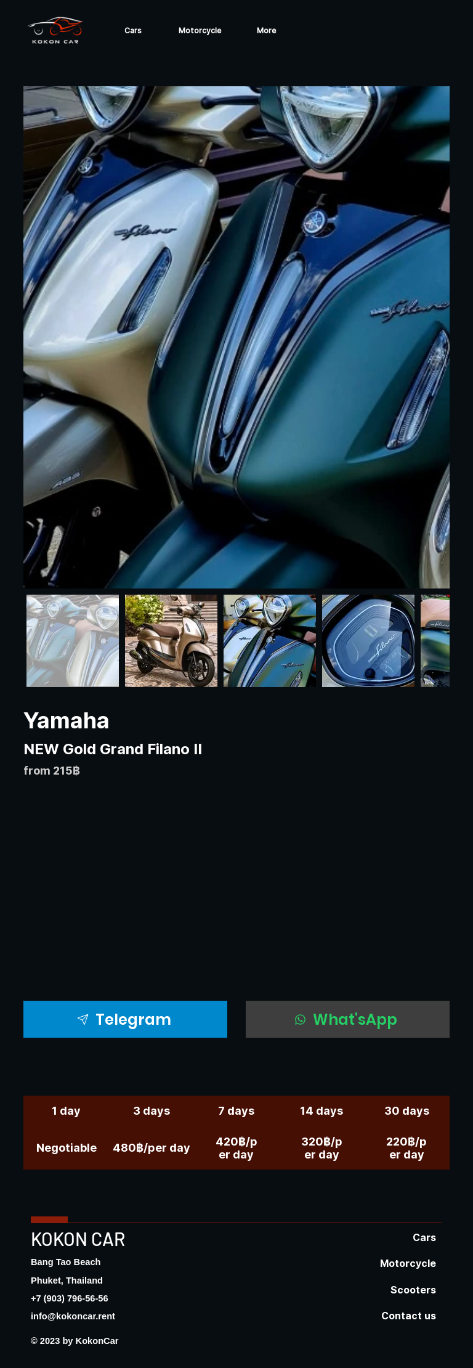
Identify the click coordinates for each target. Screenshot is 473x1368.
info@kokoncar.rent (73, 1316)
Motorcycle (408, 1263)
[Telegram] (125, 1019)
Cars (424, 1237)
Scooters (413, 1290)
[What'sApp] (348, 1019)
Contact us (408, 1315)
